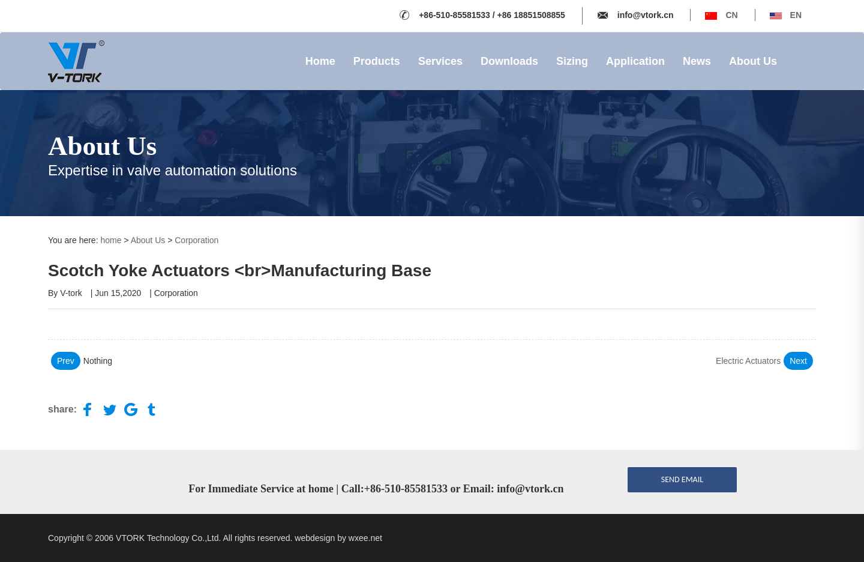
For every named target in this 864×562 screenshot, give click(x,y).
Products (376, 61)
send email (682, 479)
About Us (753, 61)
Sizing (572, 61)
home (110, 240)
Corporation (196, 240)
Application (635, 61)
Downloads (509, 61)
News (697, 61)
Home (320, 61)
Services (440, 61)
